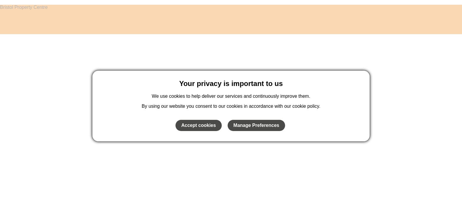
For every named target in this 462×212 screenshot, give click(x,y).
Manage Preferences (256, 125)
